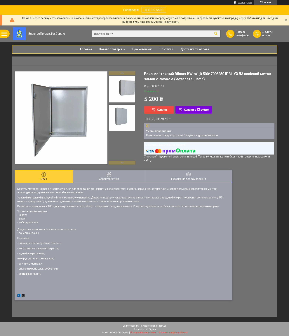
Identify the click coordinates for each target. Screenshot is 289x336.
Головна (86, 49)
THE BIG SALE (153, 10)
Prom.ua (162, 326)
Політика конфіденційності (173, 332)
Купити (162, 110)
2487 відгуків (245, 2)
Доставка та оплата (194, 49)
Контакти (166, 49)
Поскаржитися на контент (143, 332)
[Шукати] (215, 33)
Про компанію (142, 49)
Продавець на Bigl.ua (144, 329)
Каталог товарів (110, 49)
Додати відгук (267, 33)
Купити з (196, 110)
